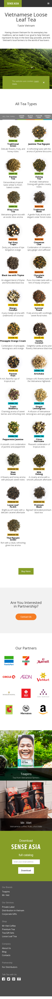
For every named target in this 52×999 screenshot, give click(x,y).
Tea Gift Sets (8, 932)
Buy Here (26, 571)
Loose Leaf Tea (9, 936)
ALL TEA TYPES (9, 116)
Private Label (8, 907)
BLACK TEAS (30, 116)
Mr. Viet (5, 895)
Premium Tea (8, 929)
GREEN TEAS (21, 116)
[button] (48, 3)
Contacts (6, 955)
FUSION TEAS (39, 116)
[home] (13, 3)
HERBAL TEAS (48, 116)
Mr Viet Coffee (9, 925)
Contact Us (26, 616)
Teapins (6, 891)
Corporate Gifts (9, 914)
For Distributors (9, 967)
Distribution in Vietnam (13, 910)
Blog (4, 951)
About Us (6, 948)
